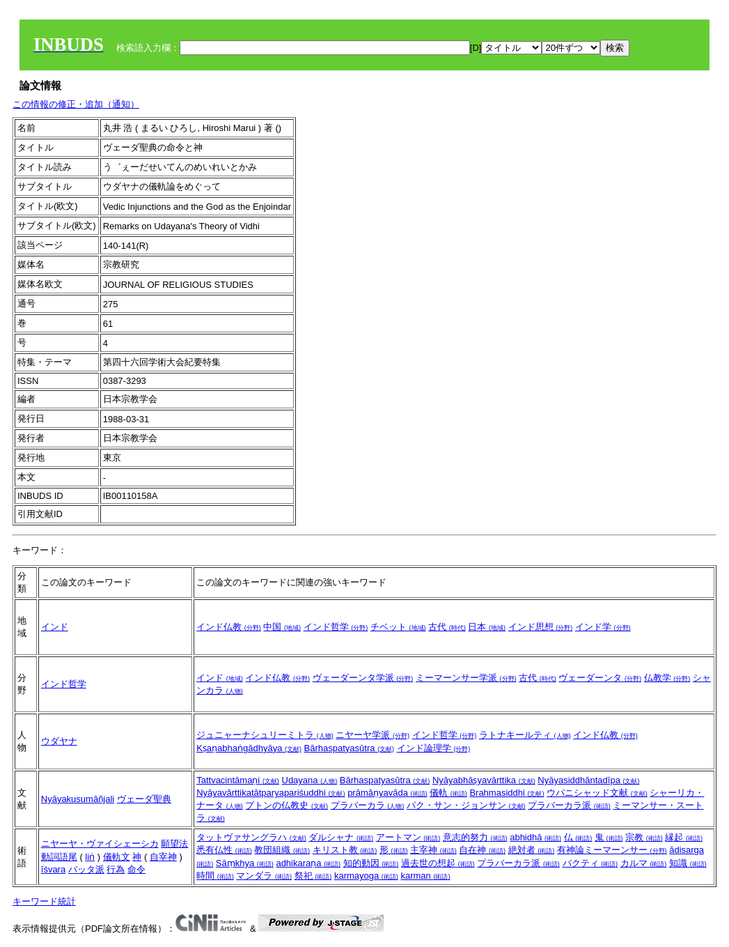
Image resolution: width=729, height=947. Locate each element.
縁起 (684, 837)
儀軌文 (116, 857)
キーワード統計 (44, 901)
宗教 (644, 837)
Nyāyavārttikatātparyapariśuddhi (270, 792)
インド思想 (540, 627)
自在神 (482, 850)
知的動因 (371, 863)
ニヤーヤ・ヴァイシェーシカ (100, 843)
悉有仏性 (224, 850)
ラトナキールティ (525, 735)
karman (425, 875)
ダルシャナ (340, 837)
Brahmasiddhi (506, 792)
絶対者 (531, 850)
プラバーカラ (368, 805)
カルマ (643, 863)
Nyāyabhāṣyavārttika (483, 780)
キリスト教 (345, 850)
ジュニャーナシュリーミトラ (265, 735)
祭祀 (313, 875)
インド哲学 (336, 627)
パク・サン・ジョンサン (466, 805)
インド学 (603, 627)
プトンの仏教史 (286, 805)
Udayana (310, 780)
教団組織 (282, 850)
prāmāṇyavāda (387, 792)
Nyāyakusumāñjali (78, 799)
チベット (398, 627)
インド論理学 (434, 748)
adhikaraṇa (308, 863)
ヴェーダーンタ (599, 677)
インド (54, 627)
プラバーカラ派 (569, 805)
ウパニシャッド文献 (597, 792)
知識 (688, 863)
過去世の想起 (438, 863)
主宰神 (433, 850)
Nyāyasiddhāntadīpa (588, 780)
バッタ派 (86, 869)
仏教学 (667, 677)
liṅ (90, 857)
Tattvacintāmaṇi (237, 780)
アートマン (408, 837)
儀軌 (448, 792)
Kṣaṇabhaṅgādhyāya (248, 748)
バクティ (590, 863)
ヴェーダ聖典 (144, 799)
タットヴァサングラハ (251, 837)
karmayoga (366, 875)
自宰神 (163, 857)
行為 (116, 869)
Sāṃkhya (245, 863)
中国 (282, 627)
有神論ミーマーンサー (612, 850)
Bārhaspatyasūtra (349, 748)
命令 (136, 869)
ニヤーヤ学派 (372, 735)
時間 (215, 875)
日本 (486, 627)
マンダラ (264, 875)
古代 (447, 627)
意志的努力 (475, 837)
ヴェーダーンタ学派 (363, 677)
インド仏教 (228, 627)
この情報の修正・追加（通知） (76, 104)
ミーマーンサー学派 (466, 677)
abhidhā (535, 837)
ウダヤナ (59, 741)
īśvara (53, 869)
